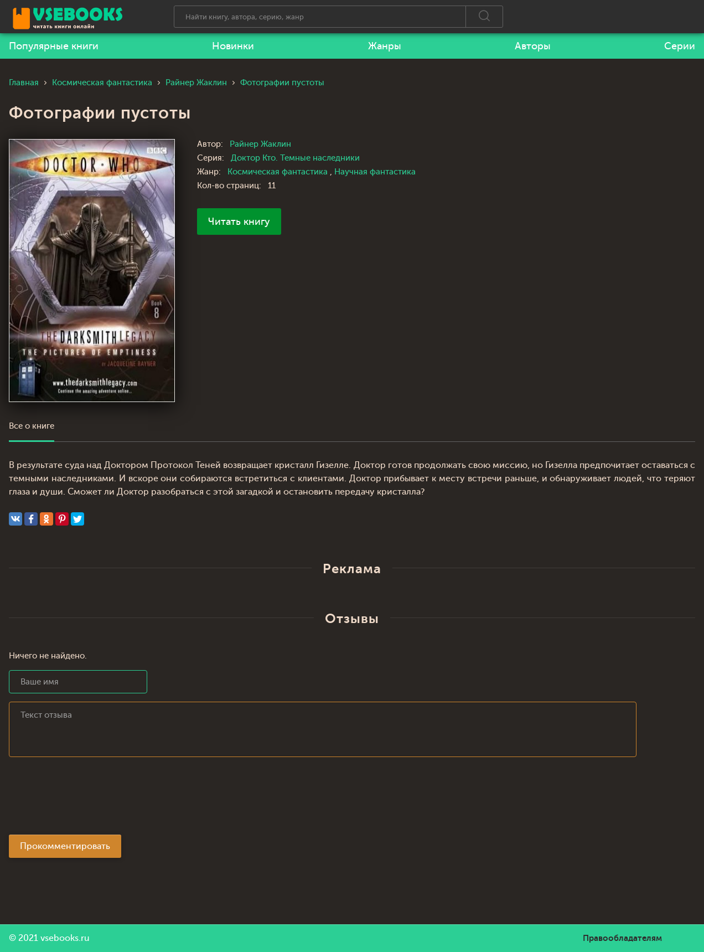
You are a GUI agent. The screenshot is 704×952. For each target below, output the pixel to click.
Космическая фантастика (278, 172)
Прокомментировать (65, 846)
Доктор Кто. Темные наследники (295, 158)
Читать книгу (239, 221)
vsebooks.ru (65, 938)
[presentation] (93, 799)
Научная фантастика (375, 172)
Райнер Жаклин (260, 144)
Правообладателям (622, 938)
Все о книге (31, 426)
